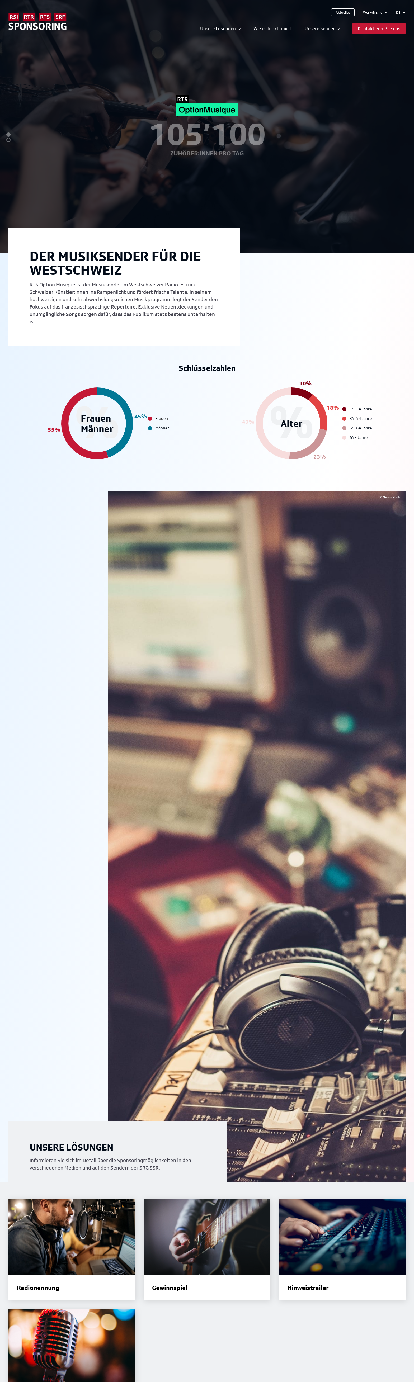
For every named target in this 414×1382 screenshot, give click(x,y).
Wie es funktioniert (272, 28)
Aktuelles (343, 12)
